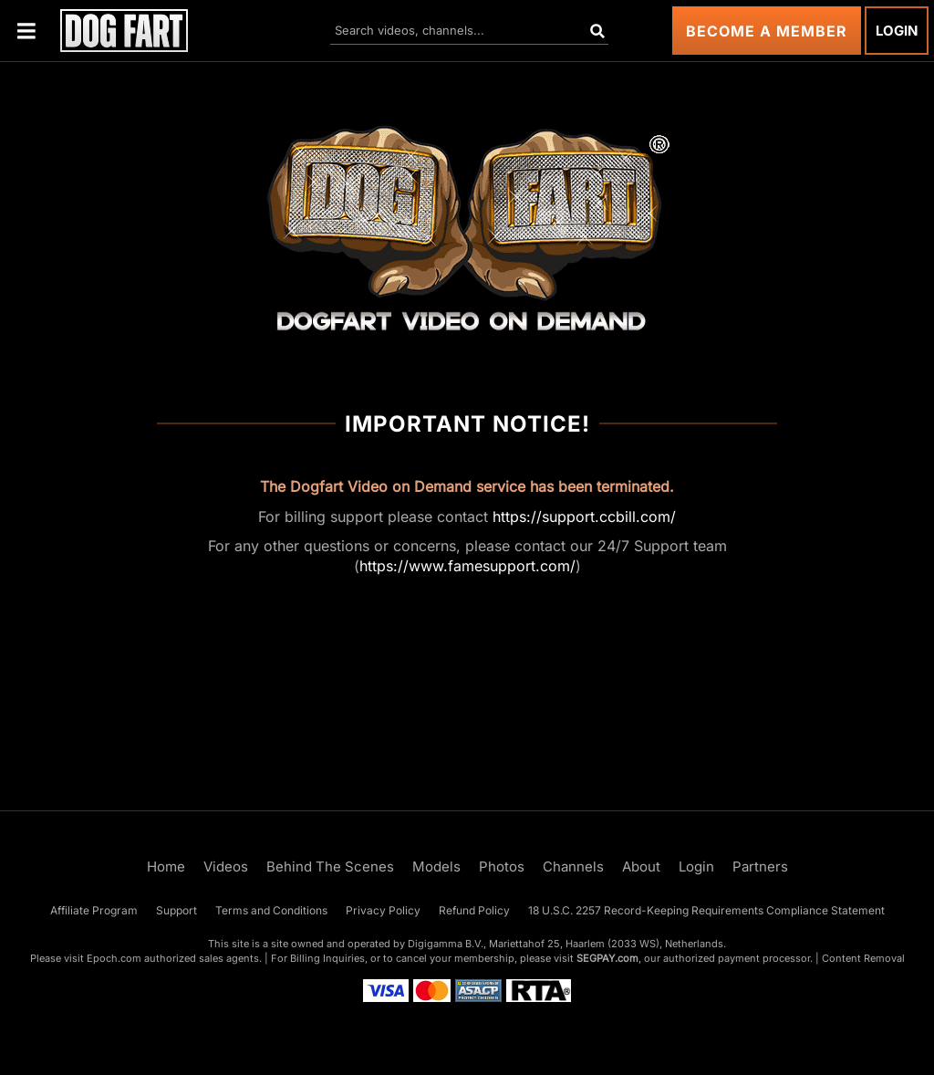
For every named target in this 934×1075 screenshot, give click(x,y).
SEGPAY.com (607, 958)
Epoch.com (114, 958)
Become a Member (766, 31)
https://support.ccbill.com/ (584, 516)
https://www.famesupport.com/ (467, 566)
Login (897, 30)
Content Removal (863, 958)
